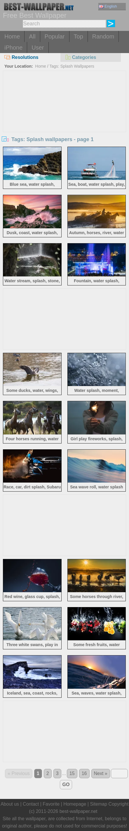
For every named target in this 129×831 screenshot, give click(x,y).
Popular (55, 36)
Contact (31, 804)
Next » (100, 773)
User (38, 47)
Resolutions (21, 57)
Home (12, 36)
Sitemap (98, 804)
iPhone (13, 47)
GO (66, 784)
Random (103, 36)
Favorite (51, 804)
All (32, 36)
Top (78, 36)
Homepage (74, 804)
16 (84, 773)
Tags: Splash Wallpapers (71, 66)
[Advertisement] (64, 114)
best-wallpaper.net (78, 811)
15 (72, 773)
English (108, 6)
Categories (80, 57)
